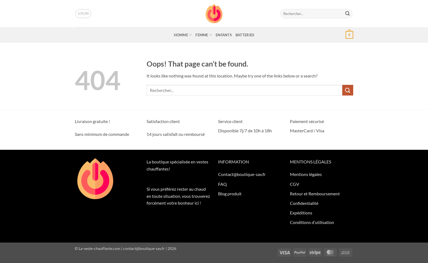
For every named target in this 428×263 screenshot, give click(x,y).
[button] (83, 13)
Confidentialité (304, 203)
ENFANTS (224, 35)
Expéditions (301, 212)
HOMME (183, 34)
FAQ (222, 184)
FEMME (203, 34)
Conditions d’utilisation (312, 222)
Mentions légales (306, 174)
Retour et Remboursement (315, 193)
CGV (294, 184)
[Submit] (347, 13)
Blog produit (230, 193)
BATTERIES (245, 35)
